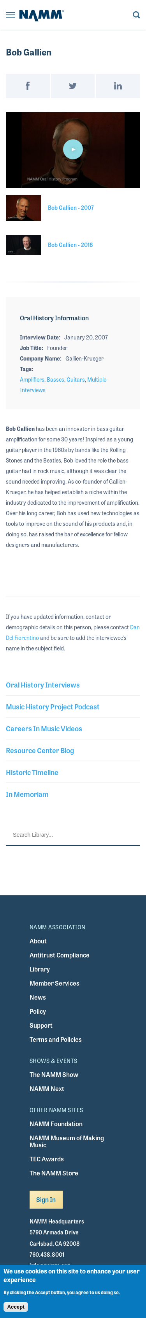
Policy (38, 1011)
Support (41, 1025)
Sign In (46, 1199)
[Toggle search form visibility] (136, 15)
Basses (55, 379)
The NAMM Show (54, 1074)
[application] (73, 150)
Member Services (54, 983)
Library (40, 968)
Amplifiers (32, 379)
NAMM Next (47, 1088)
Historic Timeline (32, 772)
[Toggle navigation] (10, 15)
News (38, 997)
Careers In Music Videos (44, 728)
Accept (15, 1307)
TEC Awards (47, 1158)
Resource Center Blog (40, 750)
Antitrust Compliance (60, 954)
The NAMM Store (54, 1172)
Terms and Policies (56, 1039)
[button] (73, 149)
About (38, 940)
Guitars (76, 379)
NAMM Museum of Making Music (67, 1141)
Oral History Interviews (43, 684)
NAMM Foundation (56, 1123)
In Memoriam (27, 794)
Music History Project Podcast (53, 706)
